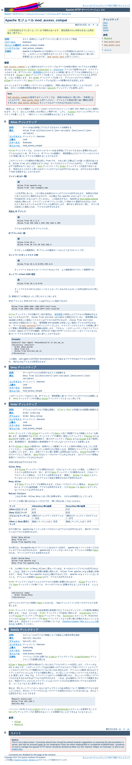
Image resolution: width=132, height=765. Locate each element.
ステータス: (10, 42)
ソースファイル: (12, 48)
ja (97, 25)
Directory (68, 616)
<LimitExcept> (82, 657)
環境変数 (37, 72)
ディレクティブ (100, 5)
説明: (7, 39)
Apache (7, 14)
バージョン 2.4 (53, 14)
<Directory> (19, 69)
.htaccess (57, 69)
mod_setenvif (29, 325)
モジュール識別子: (13, 45)
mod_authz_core (112, 45)
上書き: (12, 139)
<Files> (32, 69)
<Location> (43, 69)
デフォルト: (14, 416)
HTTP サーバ (18, 14)
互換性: (8, 51)
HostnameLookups (89, 199)
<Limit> (72, 112)
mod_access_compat (14, 67)
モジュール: (14, 145)
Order (36, 78)
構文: (11, 130)
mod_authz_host (56, 57)
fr (93, 25)
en (89, 25)
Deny (28, 75)
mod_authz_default (28, 103)
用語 (115, 5)
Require (108, 38)
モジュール (87, 5)
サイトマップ (124, 5)
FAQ (110, 5)
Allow (19, 75)
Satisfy (51, 88)
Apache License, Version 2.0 (26, 760)
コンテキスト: (15, 136)
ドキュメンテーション (35, 14)
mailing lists (17, 749)
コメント (108, 50)
